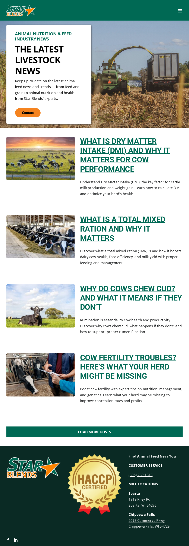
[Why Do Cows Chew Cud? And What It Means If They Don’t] (40, 306)
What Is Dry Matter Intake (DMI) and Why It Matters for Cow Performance (125, 155)
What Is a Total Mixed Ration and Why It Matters (122, 228)
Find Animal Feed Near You (152, 456)
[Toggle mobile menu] (180, 11)
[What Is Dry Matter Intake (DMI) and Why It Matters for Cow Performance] (40, 158)
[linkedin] (16, 540)
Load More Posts (94, 432)
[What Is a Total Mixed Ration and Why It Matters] (40, 236)
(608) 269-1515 (140, 475)
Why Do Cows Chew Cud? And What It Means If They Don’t (131, 298)
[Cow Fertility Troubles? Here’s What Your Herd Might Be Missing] (40, 374)
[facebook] (8, 540)
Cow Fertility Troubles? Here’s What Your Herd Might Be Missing (128, 367)
